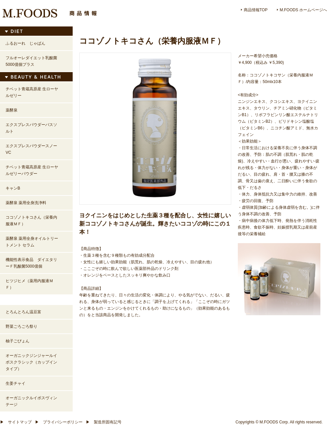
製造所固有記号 (104, 422)
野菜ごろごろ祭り (21, 326)
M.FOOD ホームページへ (302, 10)
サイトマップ (16, 422)
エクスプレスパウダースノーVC (31, 149)
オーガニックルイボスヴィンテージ (31, 401)
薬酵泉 (12, 110)
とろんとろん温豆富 (23, 312)
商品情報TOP (254, 10)
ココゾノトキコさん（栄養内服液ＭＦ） (31, 220)
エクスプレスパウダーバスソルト (31, 128)
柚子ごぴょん (17, 341)
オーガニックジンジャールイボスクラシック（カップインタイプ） (31, 362)
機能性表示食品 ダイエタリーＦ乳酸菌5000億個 (31, 263)
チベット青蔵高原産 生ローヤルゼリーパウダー (32, 170)
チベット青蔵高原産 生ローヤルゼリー (32, 92)
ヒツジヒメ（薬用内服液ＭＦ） (29, 284)
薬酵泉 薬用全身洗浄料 (26, 202)
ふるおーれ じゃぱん (25, 43)
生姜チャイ (15, 383)
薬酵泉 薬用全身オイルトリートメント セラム (32, 241)
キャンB (13, 188)
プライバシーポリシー (59, 422)
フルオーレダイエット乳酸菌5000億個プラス (31, 61)
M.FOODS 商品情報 (50, 13)
